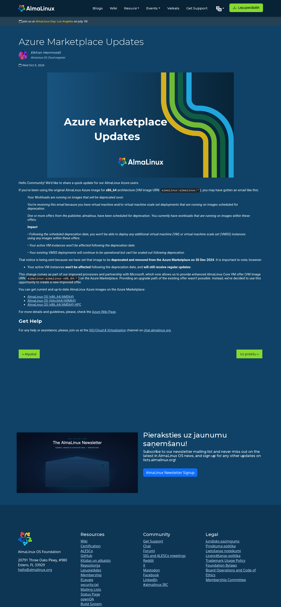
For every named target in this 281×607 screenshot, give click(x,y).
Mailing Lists (91, 589)
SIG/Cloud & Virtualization (107, 330)
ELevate (87, 579)
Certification (91, 546)
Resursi (130, 8)
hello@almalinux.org (35, 569)
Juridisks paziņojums (223, 541)
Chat (147, 546)
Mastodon (151, 570)
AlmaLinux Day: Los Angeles (54, 21)
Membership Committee (226, 579)
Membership (91, 575)
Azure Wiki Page (104, 312)
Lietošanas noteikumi (223, 550)
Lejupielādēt (246, 7)
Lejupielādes (91, 570)
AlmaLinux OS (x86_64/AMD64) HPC (54, 305)
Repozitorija (90, 565)
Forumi (149, 550)
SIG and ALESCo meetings (164, 555)
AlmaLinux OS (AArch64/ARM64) (51, 301)
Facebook (151, 575)
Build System (91, 604)
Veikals (173, 8)
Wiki (113, 8)
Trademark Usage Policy (225, 560)
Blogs (98, 8)
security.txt (90, 584)
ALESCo (87, 550)
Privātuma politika (221, 546)
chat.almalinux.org (157, 330)
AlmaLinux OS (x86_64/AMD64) (50, 297)
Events (152, 8)
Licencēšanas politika (223, 555)
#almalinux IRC (155, 584)
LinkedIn (150, 579)
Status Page (90, 594)
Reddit (148, 560)
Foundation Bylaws (221, 565)
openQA (87, 599)
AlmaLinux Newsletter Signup (170, 472)
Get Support (196, 8)
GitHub (86, 555)
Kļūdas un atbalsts (96, 560)
